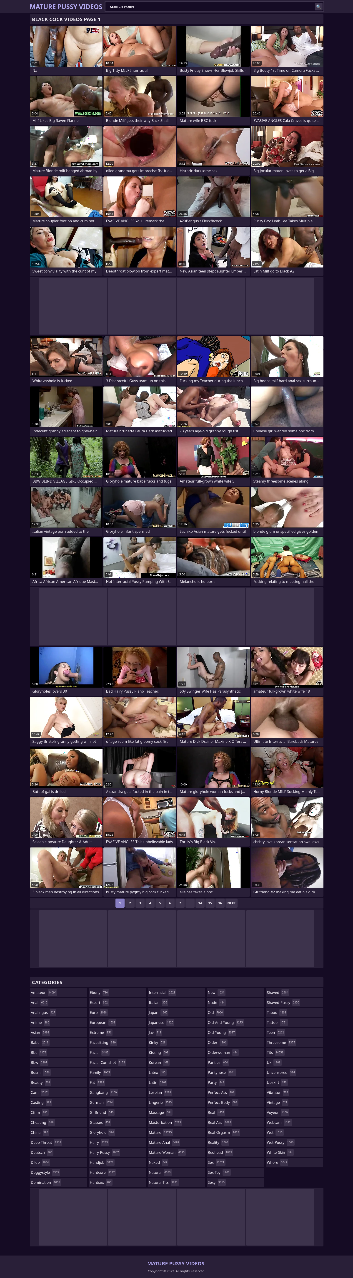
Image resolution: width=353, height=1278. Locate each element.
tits (276, 1052)
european (103, 1022)
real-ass (220, 1122)
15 (210, 903)
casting (41, 1102)
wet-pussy (281, 1142)
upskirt (277, 1082)
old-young (222, 1032)
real (216, 1112)
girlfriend (102, 1112)
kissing (159, 1052)
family (100, 1072)
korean (159, 1062)
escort (99, 1002)
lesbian (160, 1092)
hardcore (103, 1172)
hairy (99, 1142)
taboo (277, 1012)
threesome (281, 1042)
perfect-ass (221, 1092)
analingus (43, 1012)
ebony (99, 992)
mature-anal (164, 1142)
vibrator (278, 1092)
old (216, 1012)
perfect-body (223, 1102)
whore (277, 1162)
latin (158, 1082)
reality (218, 1142)
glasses (100, 1122)
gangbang (104, 1092)
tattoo (277, 1022)
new (216, 992)
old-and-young (226, 1022)
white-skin (280, 1152)
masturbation (165, 1122)
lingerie (161, 1102)
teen (276, 1032)
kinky (158, 1042)
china (40, 1132)
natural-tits (164, 1182)
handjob (102, 1162)
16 (220, 903)
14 (200, 903)
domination (46, 1182)
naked (158, 1162)
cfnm (40, 1112)
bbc (39, 1052)
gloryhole (102, 1132)
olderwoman (223, 1052)
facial (100, 1052)
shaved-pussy (283, 1002)
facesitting (103, 1042)
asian (40, 1032)
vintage (277, 1102)
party (216, 1082)
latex (158, 1072)
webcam (279, 1122)
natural (160, 1172)
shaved (278, 992)
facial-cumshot (108, 1062)
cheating (43, 1122)
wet (275, 1132)
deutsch (42, 1152)
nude (217, 1002)
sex (216, 1162)
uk (274, 1062)
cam (40, 1092)
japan (159, 1012)
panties (218, 1062)
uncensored (281, 1072)
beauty (41, 1082)
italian (158, 1002)
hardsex (101, 1182)
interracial (163, 992)
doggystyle (45, 1172)
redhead (220, 1152)
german (102, 1102)
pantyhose (222, 1072)
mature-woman (167, 1152)
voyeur (278, 1112)
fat (97, 1082)
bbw (39, 1062)
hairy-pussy (105, 1152)
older (218, 1042)
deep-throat (46, 1142)
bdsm (41, 1072)
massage (161, 1112)
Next (231, 903)
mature (161, 1132)
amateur (44, 992)
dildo (40, 1162)
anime (40, 1022)
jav (155, 1032)
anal (40, 1002)
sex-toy (219, 1172)
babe (40, 1042)
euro (99, 1012)
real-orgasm (224, 1132)
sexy (217, 1182)
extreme (101, 1032)
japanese (161, 1022)
